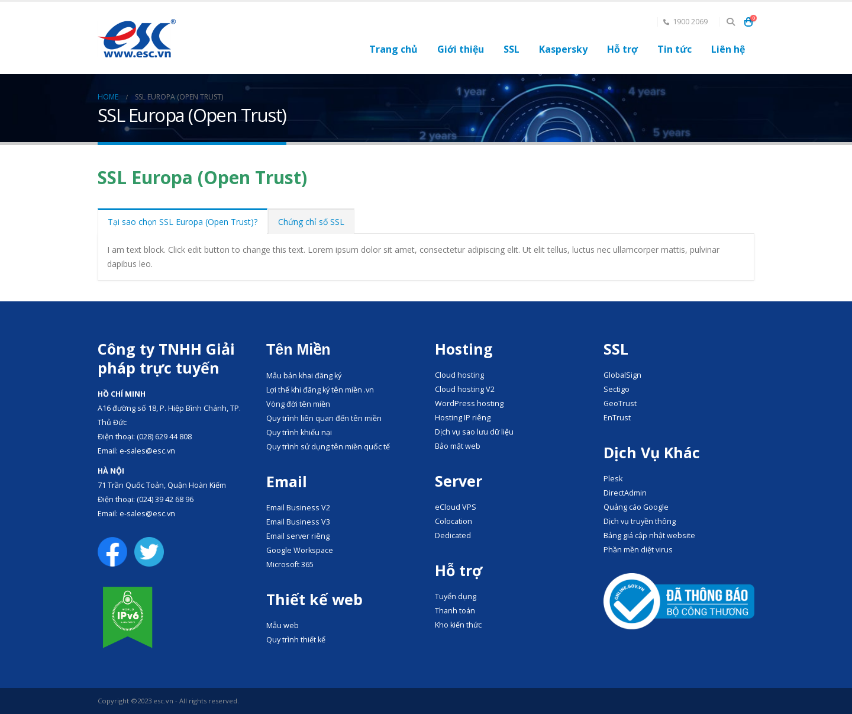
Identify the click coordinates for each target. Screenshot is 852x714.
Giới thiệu (460, 49)
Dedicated (453, 535)
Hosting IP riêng (462, 418)
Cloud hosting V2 (465, 389)
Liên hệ (728, 49)
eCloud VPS (455, 507)
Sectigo (617, 389)
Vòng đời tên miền (298, 404)
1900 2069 (685, 22)
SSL (511, 49)
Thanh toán (455, 611)
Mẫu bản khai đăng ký (303, 376)
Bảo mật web (457, 446)
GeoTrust (620, 403)
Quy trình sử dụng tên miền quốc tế (328, 447)
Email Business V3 (298, 522)
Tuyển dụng (455, 596)
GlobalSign (622, 375)
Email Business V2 (298, 508)
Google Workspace (299, 550)
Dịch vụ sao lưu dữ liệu (474, 432)
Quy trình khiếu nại (299, 432)
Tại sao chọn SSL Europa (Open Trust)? (182, 221)
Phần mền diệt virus (638, 550)
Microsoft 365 (290, 564)
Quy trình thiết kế (295, 640)
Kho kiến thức (458, 625)
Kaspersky (563, 49)
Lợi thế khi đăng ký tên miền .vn (320, 390)
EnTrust (617, 418)
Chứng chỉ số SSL (311, 221)
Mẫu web (282, 625)
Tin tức (674, 49)
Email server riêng (298, 536)
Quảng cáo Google (636, 507)
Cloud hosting (459, 375)
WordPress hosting (469, 403)
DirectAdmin (625, 493)
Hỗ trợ (622, 49)
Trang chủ (393, 49)
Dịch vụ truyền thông (640, 521)
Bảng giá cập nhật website (649, 535)
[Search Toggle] (730, 22)
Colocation (453, 521)
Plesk (613, 479)
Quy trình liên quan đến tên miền (324, 418)
